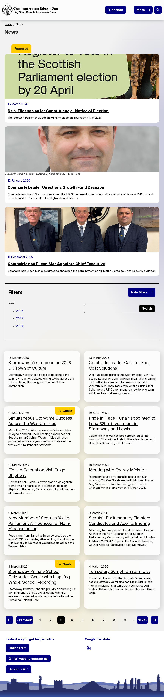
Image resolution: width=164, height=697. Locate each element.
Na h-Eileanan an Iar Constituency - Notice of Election (58, 111)
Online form (17, 648)
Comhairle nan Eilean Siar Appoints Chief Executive (56, 264)
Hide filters (139, 292)
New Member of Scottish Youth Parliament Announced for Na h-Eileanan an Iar (39, 523)
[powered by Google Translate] (89, 648)
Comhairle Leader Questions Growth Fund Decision (56, 187)
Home (8, 24)
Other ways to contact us (28, 658)
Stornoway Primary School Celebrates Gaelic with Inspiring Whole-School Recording (39, 577)
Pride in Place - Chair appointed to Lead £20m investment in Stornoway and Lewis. (122, 423)
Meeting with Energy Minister (117, 469)
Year (12, 303)
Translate (115, 10)
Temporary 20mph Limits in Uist (119, 571)
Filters (16, 292)
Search (158, 10)
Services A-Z (18, 669)
